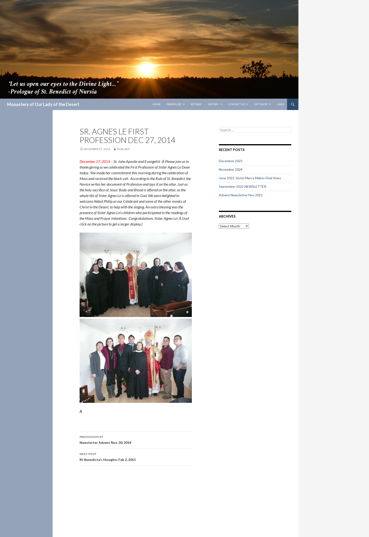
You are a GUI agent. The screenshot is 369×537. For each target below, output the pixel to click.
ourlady (123, 149)
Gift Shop (260, 104)
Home (157, 104)
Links (280, 104)
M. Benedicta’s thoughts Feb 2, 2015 (136, 456)
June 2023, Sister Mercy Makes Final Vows (250, 178)
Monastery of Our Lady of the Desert (43, 104)
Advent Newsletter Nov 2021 (241, 195)
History (213, 104)
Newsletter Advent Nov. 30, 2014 (136, 439)
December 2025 (231, 161)
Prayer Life (174, 104)
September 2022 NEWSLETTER (242, 186)
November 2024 (231, 169)
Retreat (196, 104)
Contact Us (236, 104)
